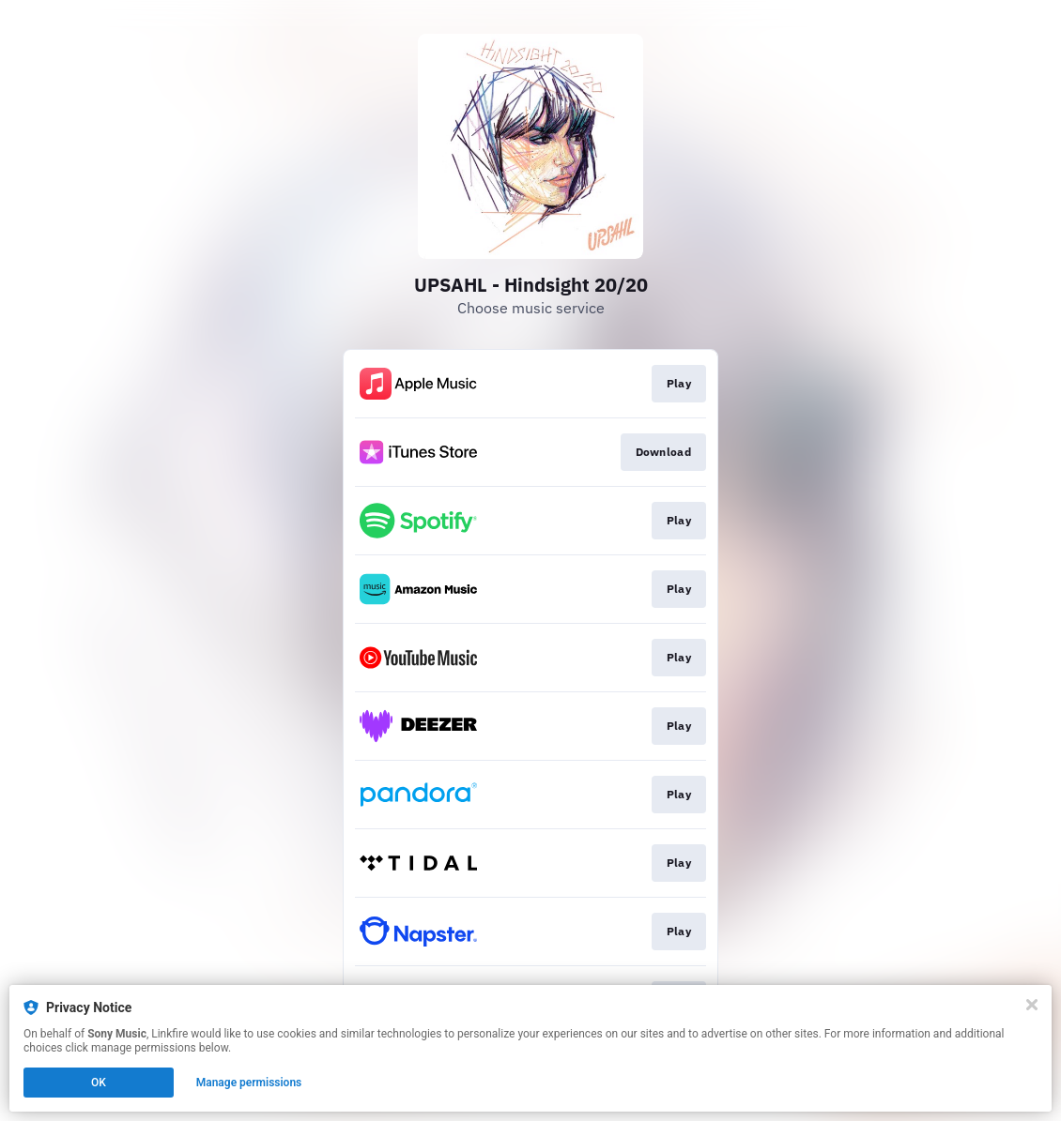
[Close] (1032, 1005)
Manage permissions (249, 1082)
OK (98, 1082)
